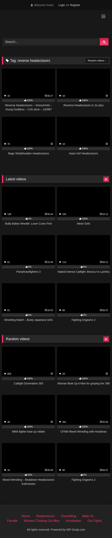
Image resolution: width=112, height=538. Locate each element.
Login (61, 5)
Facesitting (68, 516)
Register (75, 5)
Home (25, 516)
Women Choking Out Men (42, 520)
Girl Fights (95, 520)
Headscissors (45, 516)
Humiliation (73, 520)
